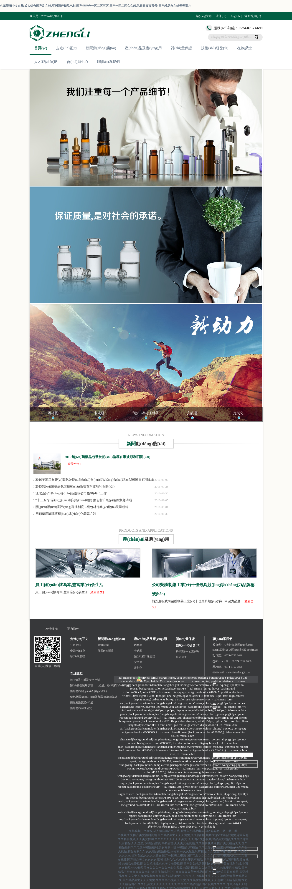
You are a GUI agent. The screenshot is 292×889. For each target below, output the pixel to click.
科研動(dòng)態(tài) (187, 651)
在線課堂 (244, 48)
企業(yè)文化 (77, 650)
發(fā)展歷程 (77, 656)
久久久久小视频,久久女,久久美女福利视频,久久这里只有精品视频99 (200, 880)
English (235, 16)
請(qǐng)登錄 (204, 16)
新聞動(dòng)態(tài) (101, 48)
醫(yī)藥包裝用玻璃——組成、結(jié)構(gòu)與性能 (100, 685)
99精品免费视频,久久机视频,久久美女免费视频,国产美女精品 (161, 863)
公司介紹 (75, 645)
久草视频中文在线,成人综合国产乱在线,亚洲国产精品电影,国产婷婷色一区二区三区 (183, 831)
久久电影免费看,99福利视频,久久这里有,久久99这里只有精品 (201, 867)
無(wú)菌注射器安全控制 (85, 679)
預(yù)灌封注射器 (145, 413)
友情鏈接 (51, 628)
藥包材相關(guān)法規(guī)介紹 (88, 691)
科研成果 (181, 657)
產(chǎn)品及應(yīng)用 (143, 48)
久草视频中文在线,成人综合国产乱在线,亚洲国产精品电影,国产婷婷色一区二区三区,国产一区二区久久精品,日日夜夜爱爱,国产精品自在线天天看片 (95, 5)
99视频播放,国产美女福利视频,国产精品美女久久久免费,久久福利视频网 (165, 835)
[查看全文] (74, 464)
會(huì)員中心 (77, 62)
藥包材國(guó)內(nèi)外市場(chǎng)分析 (93, 696)
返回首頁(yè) (252, 16)
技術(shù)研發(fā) (214, 48)
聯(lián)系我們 (108, 62)
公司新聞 (103, 645)
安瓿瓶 (192, 413)
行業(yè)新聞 (105, 650)
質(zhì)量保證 (181, 48)
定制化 (238, 413)
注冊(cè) (221, 16)
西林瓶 (53, 413)
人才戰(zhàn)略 (46, 62)
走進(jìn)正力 (66, 48)
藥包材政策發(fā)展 (81, 702)
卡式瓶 (99, 413)
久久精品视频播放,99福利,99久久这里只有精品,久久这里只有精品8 (189, 851)
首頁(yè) (40, 48)
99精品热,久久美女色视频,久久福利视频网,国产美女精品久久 (201, 843)
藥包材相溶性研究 (81, 708)
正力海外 (73, 628)
